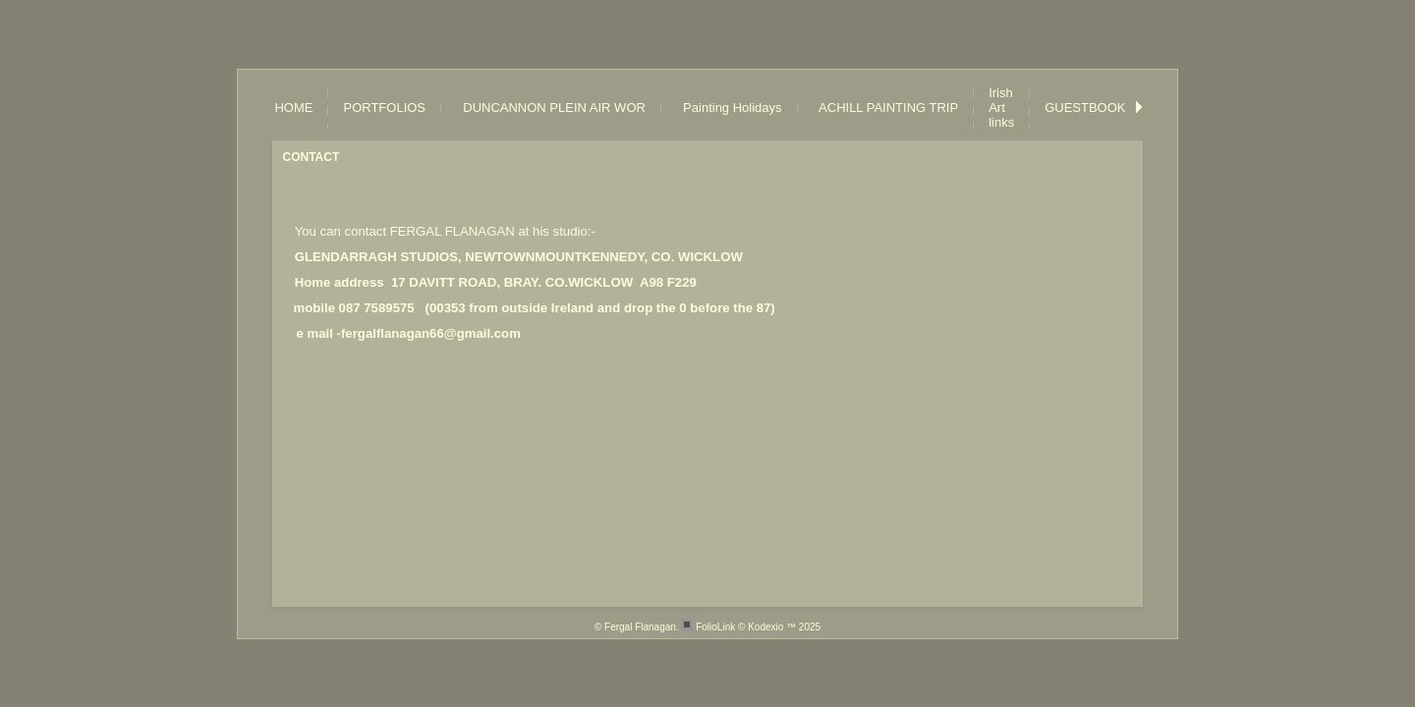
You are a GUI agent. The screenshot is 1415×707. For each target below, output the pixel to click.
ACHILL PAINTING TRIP (886, 107)
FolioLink (715, 627)
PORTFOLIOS (384, 107)
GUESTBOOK (1085, 107)
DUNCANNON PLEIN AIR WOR (551, 107)
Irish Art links (1001, 107)
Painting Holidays (729, 107)
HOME (293, 107)
